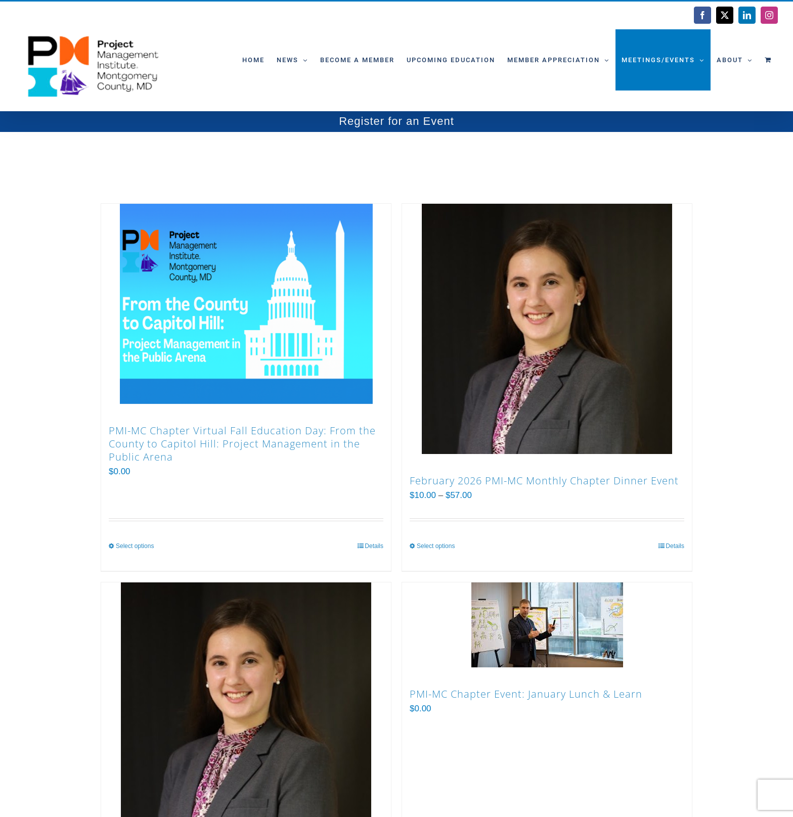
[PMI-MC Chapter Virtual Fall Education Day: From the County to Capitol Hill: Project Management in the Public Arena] (246, 304)
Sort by (133, 162)
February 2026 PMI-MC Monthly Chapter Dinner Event (544, 480)
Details (374, 546)
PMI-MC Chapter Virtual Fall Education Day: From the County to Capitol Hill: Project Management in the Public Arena (242, 444)
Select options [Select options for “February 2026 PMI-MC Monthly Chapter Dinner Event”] (436, 546)
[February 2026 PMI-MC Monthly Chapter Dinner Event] (547, 329)
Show (260, 162)
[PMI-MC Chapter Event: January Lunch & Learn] (547, 624)
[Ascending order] (215, 162)
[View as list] (354, 162)
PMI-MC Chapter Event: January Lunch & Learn (526, 694)
